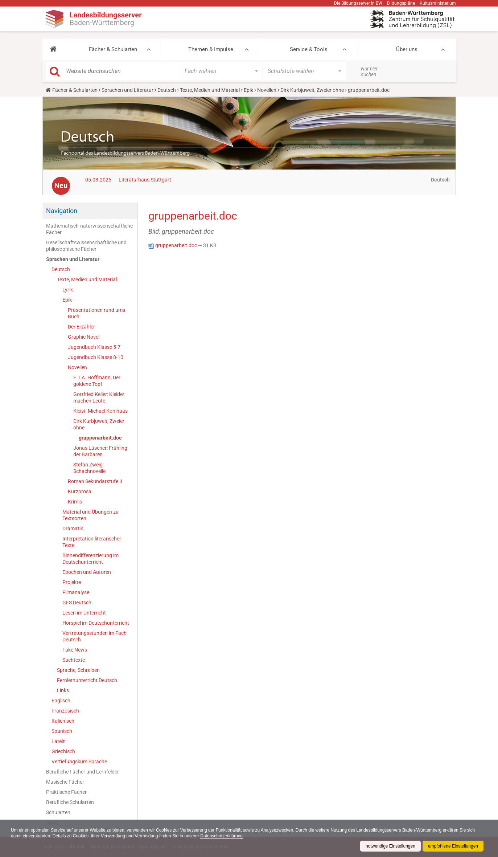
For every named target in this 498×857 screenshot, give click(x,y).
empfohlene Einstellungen (453, 846)
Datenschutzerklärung (221, 835)
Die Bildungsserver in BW (358, 3)
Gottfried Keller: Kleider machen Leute (98, 397)
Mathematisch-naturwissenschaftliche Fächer (89, 229)
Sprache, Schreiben (78, 670)
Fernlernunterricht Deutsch (87, 680)
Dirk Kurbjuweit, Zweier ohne (312, 90)
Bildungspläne (401, 3)
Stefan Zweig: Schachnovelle (89, 468)
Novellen (266, 90)
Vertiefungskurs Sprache (79, 761)
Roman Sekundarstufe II (95, 481)
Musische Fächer (65, 782)
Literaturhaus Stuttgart (145, 180)
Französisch (65, 711)
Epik (248, 90)
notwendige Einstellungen (390, 846)
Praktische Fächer (66, 792)
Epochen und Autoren (86, 572)
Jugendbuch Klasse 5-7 (94, 347)
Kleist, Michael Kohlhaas (100, 411)
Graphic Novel (83, 337)
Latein (59, 741)
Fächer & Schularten (113, 49)
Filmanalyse (75, 592)
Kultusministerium (438, 3)
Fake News (74, 650)
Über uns (406, 49)
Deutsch (166, 90)
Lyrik (67, 290)
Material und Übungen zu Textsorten (90, 515)
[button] (53, 49)
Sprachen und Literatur (127, 90)
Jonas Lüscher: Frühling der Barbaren (100, 451)
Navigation (61, 211)
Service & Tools (309, 49)
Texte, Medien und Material (210, 90)
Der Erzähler (81, 327)
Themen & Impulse (210, 49)
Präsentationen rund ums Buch (96, 313)
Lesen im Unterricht (84, 613)
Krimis (75, 502)
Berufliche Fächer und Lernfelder (82, 772)
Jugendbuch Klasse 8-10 (95, 357)
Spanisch (62, 731)
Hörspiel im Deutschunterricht (95, 623)
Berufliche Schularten (70, 802)
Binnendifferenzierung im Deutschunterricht (90, 558)
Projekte (71, 582)
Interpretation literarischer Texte (91, 542)
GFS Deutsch (76, 602)
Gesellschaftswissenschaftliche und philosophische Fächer (86, 246)
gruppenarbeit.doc (100, 438)
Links (63, 690)
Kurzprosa (79, 491)
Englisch (61, 700)
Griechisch (63, 751)
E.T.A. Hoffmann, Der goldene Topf (96, 381)
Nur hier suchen (369, 71)
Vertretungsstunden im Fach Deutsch (94, 636)
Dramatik (72, 528)
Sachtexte (73, 660)
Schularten (58, 812)
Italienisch (63, 721)
